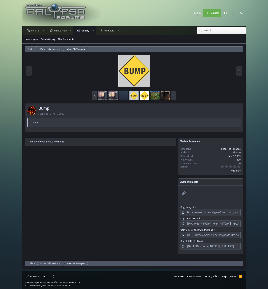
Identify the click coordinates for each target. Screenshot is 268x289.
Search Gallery (48, 39)
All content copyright (48, 283)
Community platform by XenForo (52, 279)
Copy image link (188, 207)
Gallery (86, 30)
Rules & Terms (194, 273)
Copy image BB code (191, 218)
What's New (61, 30)
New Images (31, 39)
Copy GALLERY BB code (192, 239)
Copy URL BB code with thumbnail (197, 228)
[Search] (241, 13)
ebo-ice (44, 114)
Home (233, 273)
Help (224, 273)
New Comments (66, 39)
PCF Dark (32, 273)
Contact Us (178, 273)
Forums (36, 30)
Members (110, 30)
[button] (44, 30)
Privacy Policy (211, 273)
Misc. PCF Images (231, 149)
